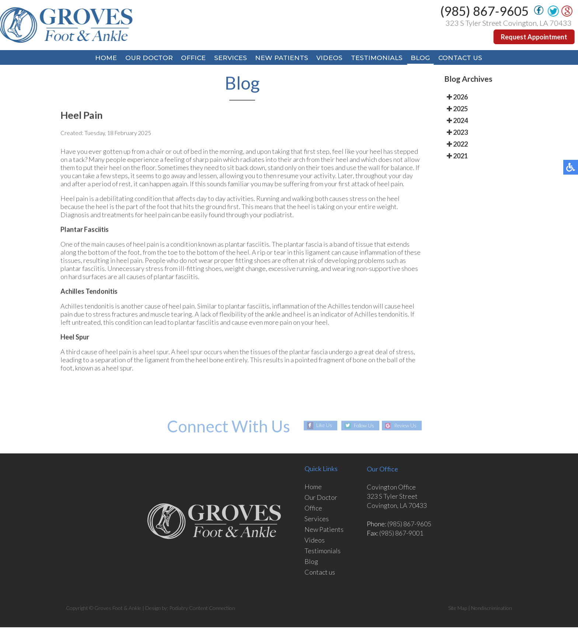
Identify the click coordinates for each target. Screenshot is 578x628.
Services (229, 58)
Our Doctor (143, 58)
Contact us (319, 573)
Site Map (457, 609)
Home (98, 58)
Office (189, 58)
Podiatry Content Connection (202, 609)
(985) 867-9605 (485, 10)
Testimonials (380, 58)
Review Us (406, 426)
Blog (426, 58)
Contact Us (467, 58)
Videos (331, 58)
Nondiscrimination (491, 609)
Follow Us (362, 426)
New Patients (281, 58)
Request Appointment (534, 37)
